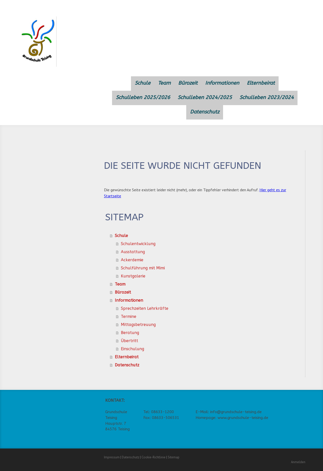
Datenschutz (204, 112)
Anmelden (298, 462)
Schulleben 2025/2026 (143, 97)
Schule (142, 83)
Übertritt (129, 340)
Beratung (130, 332)
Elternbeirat (261, 83)
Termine (128, 316)
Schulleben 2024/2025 (205, 97)
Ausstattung (133, 251)
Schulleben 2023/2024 (266, 97)
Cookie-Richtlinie (154, 457)
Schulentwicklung (138, 243)
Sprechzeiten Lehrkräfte (144, 308)
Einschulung (132, 348)
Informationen (222, 83)
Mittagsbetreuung (138, 324)
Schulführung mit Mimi (143, 268)
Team (164, 83)
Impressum (112, 457)
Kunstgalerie (133, 276)
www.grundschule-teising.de (243, 417)
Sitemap (173, 457)
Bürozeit (188, 83)
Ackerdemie (132, 259)
